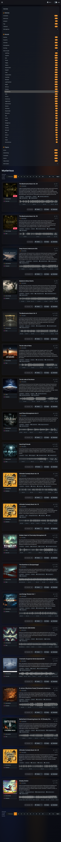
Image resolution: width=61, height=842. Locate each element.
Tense (31, 60)
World (32, 293)
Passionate (31, 111)
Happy (31, 62)
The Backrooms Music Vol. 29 (28, 184)
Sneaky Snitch (23, 781)
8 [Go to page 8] (36, 176)
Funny (31, 118)
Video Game (30, 161)
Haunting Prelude (24, 444)
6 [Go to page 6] (30, 176)
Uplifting (31, 53)
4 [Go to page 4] (24, 176)
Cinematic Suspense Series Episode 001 (32, 659)
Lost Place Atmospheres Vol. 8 (28, 413)
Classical (30, 26)
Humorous (31, 99)
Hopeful (31, 55)
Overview (5, 9)
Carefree (31, 77)
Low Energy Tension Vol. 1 (27, 594)
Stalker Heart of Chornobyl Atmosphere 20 (32, 535)
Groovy (31, 96)
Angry (31, 139)
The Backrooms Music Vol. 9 (28, 313)
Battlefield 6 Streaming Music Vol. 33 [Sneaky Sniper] (36, 719)
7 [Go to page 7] (33, 176)
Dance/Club (22, 261)
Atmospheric (30, 45)
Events (30, 158)
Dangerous (31, 123)
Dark (31, 94)
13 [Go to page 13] (49, 176)
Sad (31, 115)
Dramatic (30, 42)
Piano (26, 455)
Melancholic (31, 67)
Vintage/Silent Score (33, 515)
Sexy (31, 132)
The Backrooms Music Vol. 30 (28, 216)
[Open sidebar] (2, 2)
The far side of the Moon (27, 379)
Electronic (30, 18)
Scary (31, 120)
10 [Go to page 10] (42, 176)
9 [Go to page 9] (39, 176)
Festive (31, 106)
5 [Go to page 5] (27, 176)
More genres (6, 29)
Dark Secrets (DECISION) (27, 628)
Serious (31, 87)
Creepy (31, 125)
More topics (6, 163)
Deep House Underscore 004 (28, 248)
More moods (6, 50)
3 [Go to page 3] (21, 176)
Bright (31, 84)
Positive (30, 37)
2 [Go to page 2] (18, 176)
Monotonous (31, 142)
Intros (30, 150)
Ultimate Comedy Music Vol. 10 (29, 504)
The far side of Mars (25, 346)
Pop (30, 24)
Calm (31, 72)
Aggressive (31, 101)
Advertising (30, 153)
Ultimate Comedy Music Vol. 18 (29, 473)
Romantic (31, 113)
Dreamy (31, 89)
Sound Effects (28, 196)
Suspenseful (31, 74)
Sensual (31, 130)
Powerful (30, 40)
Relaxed (31, 79)
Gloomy (31, 127)
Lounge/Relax (29, 261)
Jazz (26, 515)
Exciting (30, 48)
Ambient (30, 21)
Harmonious (31, 103)
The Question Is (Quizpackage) (29, 565)
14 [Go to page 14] (53, 176)
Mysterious (31, 91)
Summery (31, 108)
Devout (31, 135)
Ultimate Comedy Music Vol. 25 (29, 750)
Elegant (31, 70)
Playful (31, 65)
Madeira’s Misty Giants (26, 281)
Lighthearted (31, 82)
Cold (31, 137)
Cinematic (30, 15)
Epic (31, 58)
